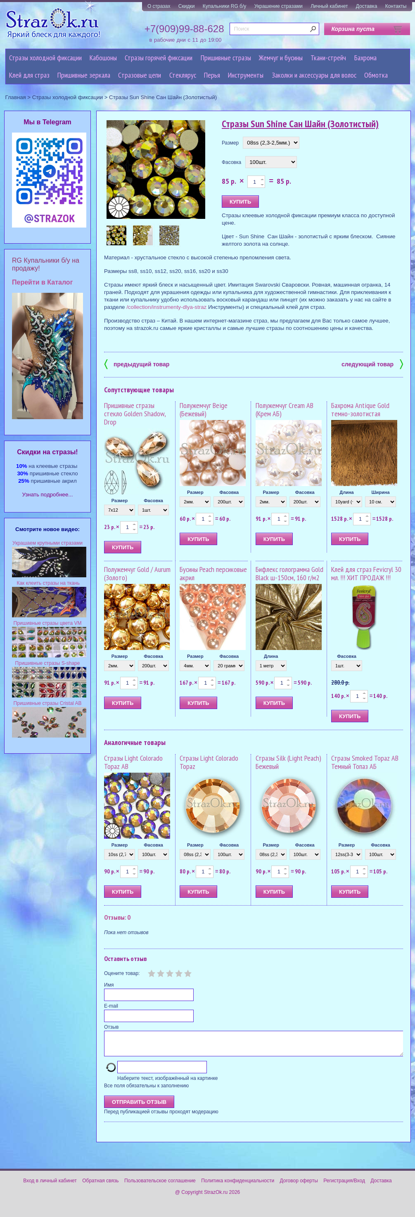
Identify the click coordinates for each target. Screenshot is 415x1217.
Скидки (186, 6)
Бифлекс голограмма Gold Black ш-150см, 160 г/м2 (289, 573)
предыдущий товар (136, 363)
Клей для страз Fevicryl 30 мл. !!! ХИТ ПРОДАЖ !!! (366, 573)
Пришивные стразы (226, 57)
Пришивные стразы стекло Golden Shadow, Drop (135, 414)
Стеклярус (182, 75)
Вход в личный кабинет (50, 1186)
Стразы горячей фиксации (158, 57)
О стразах (159, 6)
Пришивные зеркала (83, 75)
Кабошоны (103, 57)
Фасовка (231, 162)
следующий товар (372, 363)
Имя (109, 985)
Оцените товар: (122, 973)
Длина (346, 492)
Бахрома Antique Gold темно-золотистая (360, 409)
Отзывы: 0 (117, 917)
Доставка (366, 6)
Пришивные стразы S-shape (47, 663)
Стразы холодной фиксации (45, 57)
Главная (15, 97)
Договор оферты (299, 1186)
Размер (230, 143)
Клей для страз (29, 75)
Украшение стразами (278, 6)
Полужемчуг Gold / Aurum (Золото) (137, 573)
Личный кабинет (329, 6)
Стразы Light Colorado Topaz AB (133, 762)
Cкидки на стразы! (47, 451)
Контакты (396, 6)
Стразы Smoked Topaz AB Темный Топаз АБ (364, 762)
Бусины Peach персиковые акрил (213, 573)
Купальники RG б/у (225, 6)
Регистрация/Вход (344, 1186)
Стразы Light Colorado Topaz (209, 762)
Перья (212, 75)
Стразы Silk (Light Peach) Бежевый (288, 762)
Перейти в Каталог (42, 282)
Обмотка (376, 75)
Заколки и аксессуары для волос (314, 75)
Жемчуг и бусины (281, 57)
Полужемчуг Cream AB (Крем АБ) (284, 409)
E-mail (111, 1006)
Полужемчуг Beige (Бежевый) (204, 409)
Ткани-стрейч (328, 57)
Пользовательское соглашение (160, 1186)
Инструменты (245, 75)
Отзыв (111, 1027)
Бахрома (365, 57)
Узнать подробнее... (47, 494)
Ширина (381, 492)
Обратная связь (100, 1186)
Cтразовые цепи (139, 75)
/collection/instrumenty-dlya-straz (166, 307)
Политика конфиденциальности (237, 1186)
